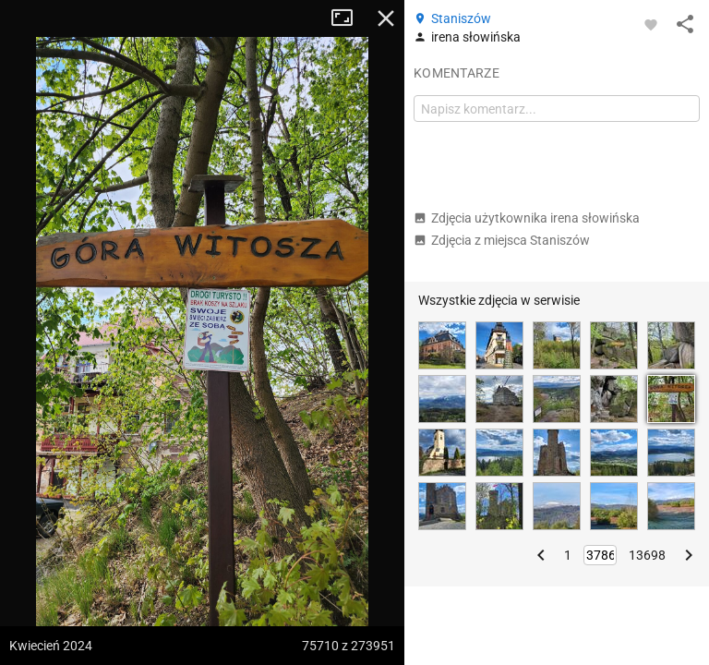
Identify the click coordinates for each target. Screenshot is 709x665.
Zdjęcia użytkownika (527, 218)
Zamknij (385, 18)
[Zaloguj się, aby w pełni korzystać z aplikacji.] (651, 24)
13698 (647, 555)
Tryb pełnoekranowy (348, 18)
